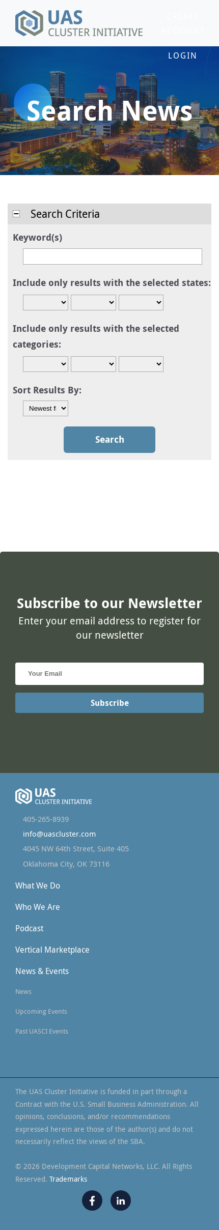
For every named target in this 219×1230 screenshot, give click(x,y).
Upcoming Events (41, 1011)
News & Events (42, 971)
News (23, 991)
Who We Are (37, 906)
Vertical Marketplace (52, 949)
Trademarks (68, 1179)
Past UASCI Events (41, 1031)
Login (183, 55)
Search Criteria (56, 214)
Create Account (183, 23)
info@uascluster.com (59, 834)
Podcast (29, 928)
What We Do (37, 885)
